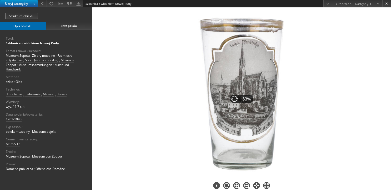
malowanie (32, 94)
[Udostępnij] (42, 3)
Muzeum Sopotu (18, 55)
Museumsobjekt (44, 131)
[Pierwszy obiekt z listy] (327, 3)
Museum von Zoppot (47, 156)
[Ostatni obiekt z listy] (378, 3)
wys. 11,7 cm (15, 106)
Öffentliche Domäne (50, 169)
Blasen (62, 94)
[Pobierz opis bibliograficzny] (60, 3)
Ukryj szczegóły (20, 3)
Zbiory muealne (43, 55)
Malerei (48, 94)
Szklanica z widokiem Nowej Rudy (32, 43)
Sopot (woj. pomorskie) (41, 60)
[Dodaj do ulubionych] (51, 3)
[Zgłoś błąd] (78, 3)
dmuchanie (14, 94)
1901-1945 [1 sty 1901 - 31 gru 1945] (14, 119)
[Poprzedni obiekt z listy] (342, 3)
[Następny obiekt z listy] (364, 3)
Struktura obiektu (21, 16)
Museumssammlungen (35, 65)
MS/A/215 (13, 144)
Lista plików (69, 26)
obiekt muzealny (18, 131)
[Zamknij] (386, 3)
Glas (19, 81)
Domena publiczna (19, 169)
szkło (9, 81)
